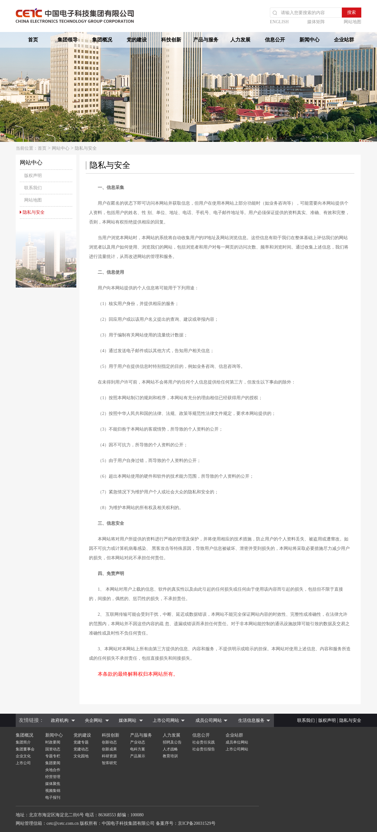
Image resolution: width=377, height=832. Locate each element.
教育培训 (170, 756)
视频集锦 (52, 790)
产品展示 (137, 756)
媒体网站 (127, 720)
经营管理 (52, 777)
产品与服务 (205, 39)
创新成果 (109, 749)
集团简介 (23, 742)
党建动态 (81, 749)
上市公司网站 (166, 720)
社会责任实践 (203, 742)
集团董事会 (25, 749)
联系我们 (306, 720)
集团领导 (67, 39)
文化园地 (81, 756)
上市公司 (23, 763)
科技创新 (171, 39)
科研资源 (109, 756)
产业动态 (137, 742)
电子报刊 (52, 797)
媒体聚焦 (52, 783)
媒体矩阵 (316, 21)
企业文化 (23, 756)
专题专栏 (52, 756)
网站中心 (60, 148)
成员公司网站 (208, 720)
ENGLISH (279, 21)
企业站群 (344, 39)
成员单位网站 (237, 742)
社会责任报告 (203, 749)
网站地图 (352, 21)
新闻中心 (309, 39)
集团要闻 (52, 763)
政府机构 (59, 720)
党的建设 (137, 39)
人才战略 (170, 749)
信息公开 (275, 39)
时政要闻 (52, 742)
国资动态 (52, 749)
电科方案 (137, 749)
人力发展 (240, 39)
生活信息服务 (251, 720)
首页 (33, 39)
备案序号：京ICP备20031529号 (186, 823)
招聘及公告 (172, 742)
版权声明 (327, 720)
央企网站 (93, 720)
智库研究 (109, 763)
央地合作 (52, 770)
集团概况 (102, 39)
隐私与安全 (86, 148)
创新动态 (109, 742)
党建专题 (81, 742)
